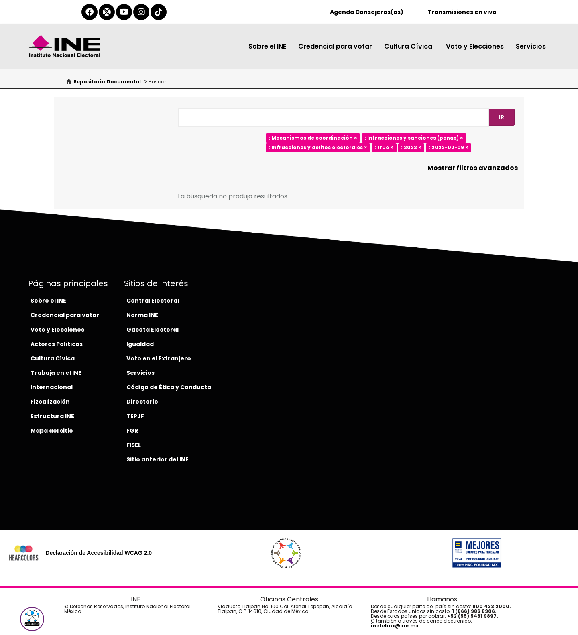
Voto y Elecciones (475, 46)
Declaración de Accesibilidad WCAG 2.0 (98, 553)
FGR (132, 431)
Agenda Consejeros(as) (366, 12)
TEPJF (135, 416)
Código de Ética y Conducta (168, 387)
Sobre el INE (267, 46)
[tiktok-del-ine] (159, 12)
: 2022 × (411, 147)
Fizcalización (50, 402)
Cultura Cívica (409, 46)
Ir (502, 117)
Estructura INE (52, 416)
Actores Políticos (57, 344)
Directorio (142, 402)
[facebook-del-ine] (89, 12)
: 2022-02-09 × (448, 147)
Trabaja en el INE (56, 373)
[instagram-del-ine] (141, 12)
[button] (32, 619)
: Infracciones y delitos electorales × (318, 147)
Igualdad (140, 344)
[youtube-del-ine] (124, 12)
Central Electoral (152, 301)
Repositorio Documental (107, 81)
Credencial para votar (335, 46)
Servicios (531, 46)
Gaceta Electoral (152, 330)
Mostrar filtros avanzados (472, 167)
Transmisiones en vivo (462, 12)
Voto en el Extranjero (158, 358)
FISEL (133, 445)
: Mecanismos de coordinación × (313, 138)
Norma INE (142, 315)
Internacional (52, 387)
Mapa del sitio (52, 431)
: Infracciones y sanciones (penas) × (413, 138)
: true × (383, 147)
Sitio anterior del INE (157, 459)
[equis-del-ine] (107, 12)
